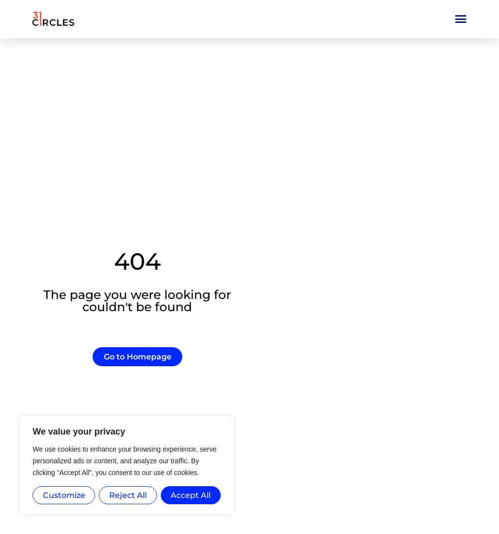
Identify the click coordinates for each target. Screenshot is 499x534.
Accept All (191, 495)
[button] (461, 19)
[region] (126, 464)
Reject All (128, 495)
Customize (64, 495)
